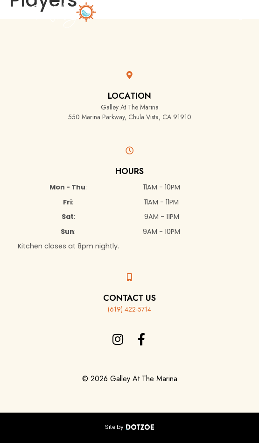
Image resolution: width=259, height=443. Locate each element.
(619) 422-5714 (129, 309)
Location (129, 96)
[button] (240, 16)
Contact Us (129, 298)
